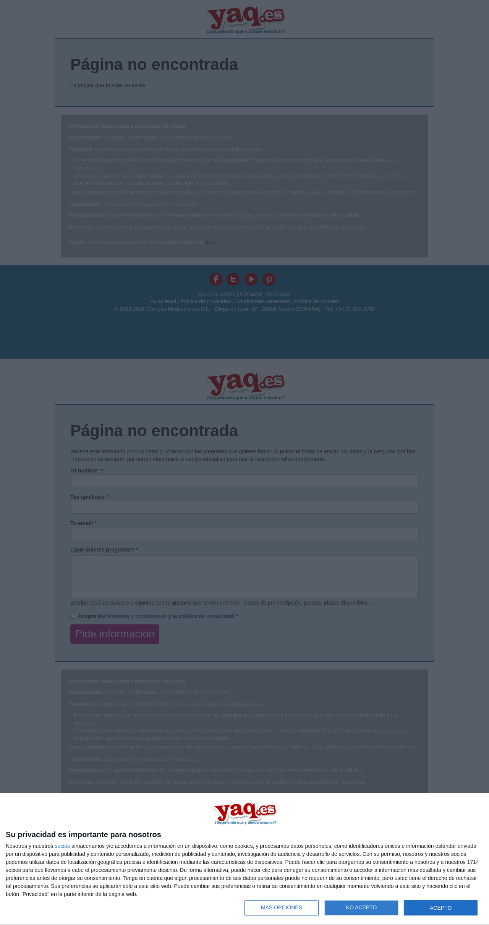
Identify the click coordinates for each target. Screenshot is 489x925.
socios (62, 846)
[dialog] (244, 859)
